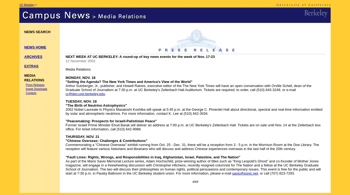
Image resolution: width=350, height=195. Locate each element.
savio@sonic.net (245, 173)
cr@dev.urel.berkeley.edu (85, 94)
